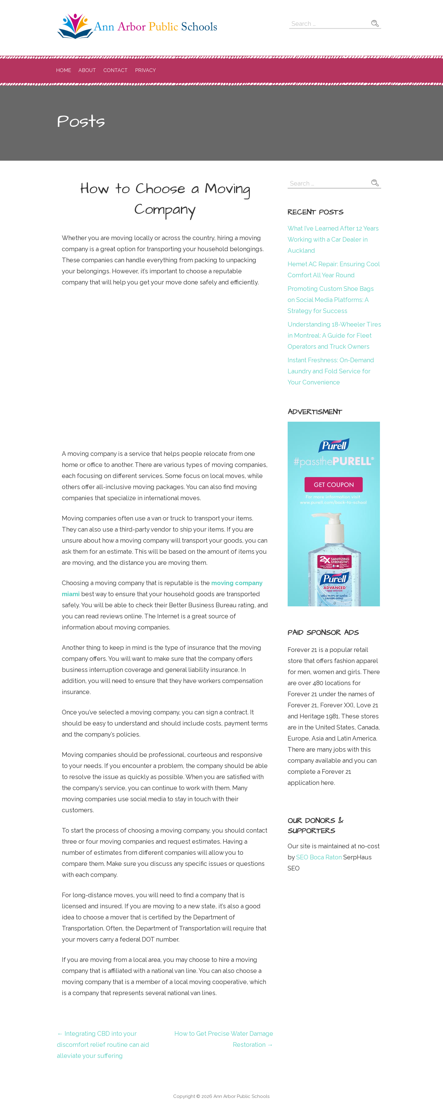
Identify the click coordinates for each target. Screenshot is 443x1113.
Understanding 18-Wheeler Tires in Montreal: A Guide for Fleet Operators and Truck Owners (334, 335)
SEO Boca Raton (318, 857)
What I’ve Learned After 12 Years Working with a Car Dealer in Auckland (333, 239)
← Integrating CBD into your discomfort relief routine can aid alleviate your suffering (103, 1044)
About (87, 70)
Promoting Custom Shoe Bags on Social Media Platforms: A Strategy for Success (331, 300)
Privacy (145, 70)
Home (63, 70)
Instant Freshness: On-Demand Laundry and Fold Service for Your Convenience (331, 371)
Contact (115, 70)
